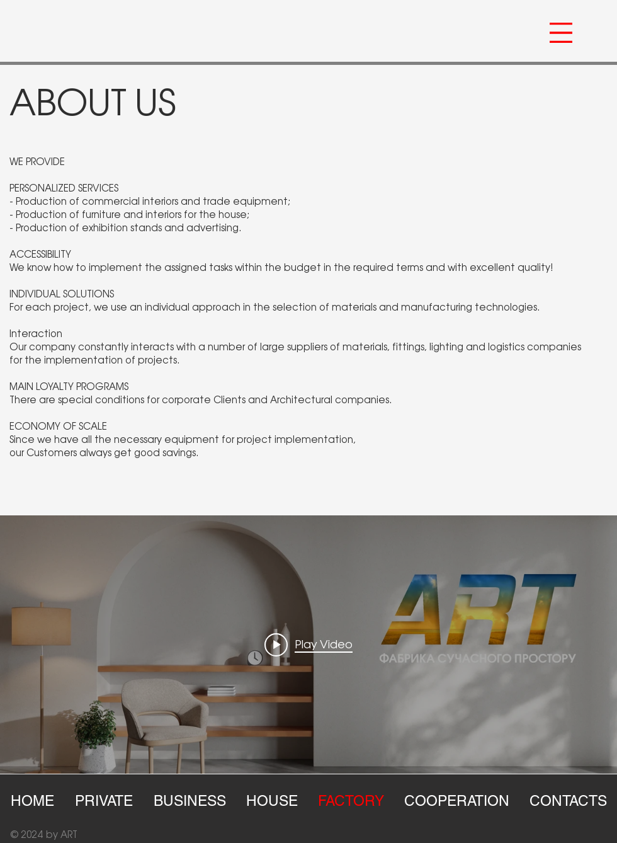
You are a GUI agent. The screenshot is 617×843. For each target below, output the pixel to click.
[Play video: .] (308, 644)
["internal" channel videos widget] (308, 644)
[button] (561, 33)
